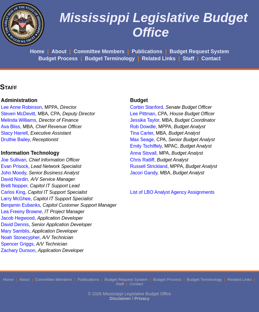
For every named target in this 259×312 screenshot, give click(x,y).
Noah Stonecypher (20, 237)
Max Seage (142, 139)
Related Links (158, 58)
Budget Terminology (110, 58)
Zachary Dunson (18, 250)
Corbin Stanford (146, 107)
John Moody (13, 172)
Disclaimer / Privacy (129, 298)
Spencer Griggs (17, 243)
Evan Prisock (14, 166)
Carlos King (13, 192)
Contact (211, 58)
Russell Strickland (148, 166)
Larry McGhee (16, 198)
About (59, 51)
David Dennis (15, 224)
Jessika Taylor (144, 120)
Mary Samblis (15, 230)
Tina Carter (141, 133)
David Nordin (14, 179)
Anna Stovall (143, 153)
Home (37, 51)
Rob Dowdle (143, 126)
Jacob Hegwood (18, 218)
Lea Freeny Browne (21, 211)
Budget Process (58, 58)
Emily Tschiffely (146, 146)
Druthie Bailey (15, 139)
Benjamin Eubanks (20, 205)
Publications (147, 51)
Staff (188, 58)
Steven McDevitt (18, 113)
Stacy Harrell (14, 133)
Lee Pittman (142, 113)
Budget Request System (199, 51)
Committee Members (99, 51)
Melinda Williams (18, 120)
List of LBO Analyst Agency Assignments (172, 192)
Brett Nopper (14, 185)
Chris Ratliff (142, 159)
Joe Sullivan (13, 159)
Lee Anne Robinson (21, 107)
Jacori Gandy (143, 172)
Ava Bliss (10, 126)
